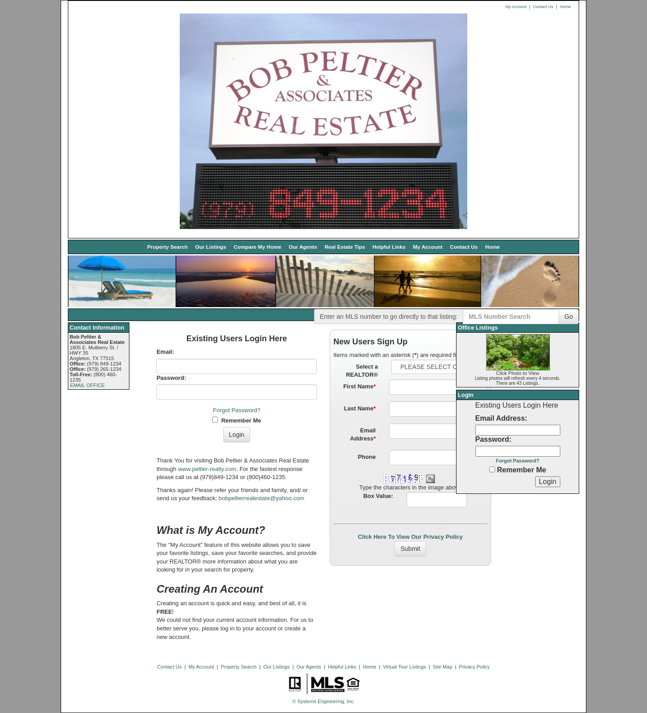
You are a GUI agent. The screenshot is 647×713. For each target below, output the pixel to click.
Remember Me (236, 420)
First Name (359, 386)
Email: (165, 351)
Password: (171, 377)
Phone (367, 456)
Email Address (363, 434)
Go (568, 316)
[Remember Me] (492, 469)
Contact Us (543, 6)
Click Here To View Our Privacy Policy (410, 536)
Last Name (360, 408)
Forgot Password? (237, 410)
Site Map (442, 666)
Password (492, 439)
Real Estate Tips (344, 247)
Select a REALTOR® (362, 371)
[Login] (547, 481)
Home (565, 6)
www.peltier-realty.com (207, 469)
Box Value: (378, 496)
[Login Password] (517, 451)
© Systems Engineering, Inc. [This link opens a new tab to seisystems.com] (323, 701)
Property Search (167, 247)
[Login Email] (517, 430)
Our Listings (210, 247)
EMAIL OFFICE (87, 385)
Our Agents (303, 247)
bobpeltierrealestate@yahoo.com (261, 498)
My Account (516, 6)
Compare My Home (257, 247)
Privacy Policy (474, 666)
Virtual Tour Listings (404, 666)
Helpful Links (388, 247)
